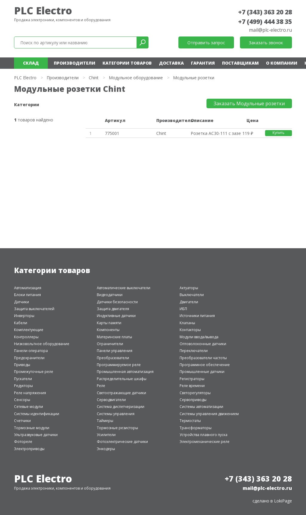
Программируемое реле (119, 364)
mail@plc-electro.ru (270, 30)
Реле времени (192, 385)
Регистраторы (192, 378)
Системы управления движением (209, 413)
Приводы (22, 364)
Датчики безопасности (117, 301)
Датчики (21, 301)
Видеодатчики (110, 294)
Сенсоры (22, 399)
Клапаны (187, 322)
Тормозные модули (31, 427)
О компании (281, 63)
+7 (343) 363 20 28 (265, 12)
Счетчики (22, 420)
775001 (112, 133)
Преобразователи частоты (203, 357)
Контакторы (190, 329)
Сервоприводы (193, 399)
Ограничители (110, 343)
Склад (31, 63)
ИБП (183, 308)
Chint (94, 77)
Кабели (20, 322)
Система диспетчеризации (120, 406)
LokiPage (283, 501)
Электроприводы (29, 448)
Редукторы (23, 385)
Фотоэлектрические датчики (122, 441)
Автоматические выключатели (123, 287)
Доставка (171, 63)
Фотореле (23, 441)
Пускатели (23, 378)
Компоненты (108, 329)
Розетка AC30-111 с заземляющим (216, 133)
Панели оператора (31, 350)
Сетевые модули (28, 406)
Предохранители (29, 357)
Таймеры (105, 420)
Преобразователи (113, 357)
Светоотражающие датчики (121, 392)
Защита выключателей (34, 308)
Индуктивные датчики (116, 315)
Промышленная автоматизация (125, 371)
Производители (74, 63)
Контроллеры (26, 336)
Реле (101, 385)
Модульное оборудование (136, 77)
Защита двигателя (113, 308)
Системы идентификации (36, 413)
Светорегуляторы (195, 392)
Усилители (106, 434)
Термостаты (190, 420)
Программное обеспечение (205, 364)
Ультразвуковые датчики (36, 434)
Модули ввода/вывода (199, 336)
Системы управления (115, 413)
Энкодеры (106, 448)
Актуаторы (189, 287)
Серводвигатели (111, 399)
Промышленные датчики (202, 371)
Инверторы (24, 315)
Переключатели (194, 350)
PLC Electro (43, 10)
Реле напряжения (30, 392)
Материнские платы (114, 336)
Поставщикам (240, 63)
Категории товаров (127, 63)
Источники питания (197, 315)
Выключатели (192, 294)
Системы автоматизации (201, 406)
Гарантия (203, 63)
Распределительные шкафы (121, 378)
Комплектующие (28, 329)
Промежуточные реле (33, 371)
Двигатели (189, 301)
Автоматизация (27, 287)
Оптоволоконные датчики (203, 343)
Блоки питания (27, 294)
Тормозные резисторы (117, 427)
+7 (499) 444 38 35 (265, 21)
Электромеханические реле (205, 441)
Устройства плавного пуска (203, 434)
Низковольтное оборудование (41, 343)
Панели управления (114, 350)
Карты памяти (109, 322)
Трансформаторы (196, 427)
